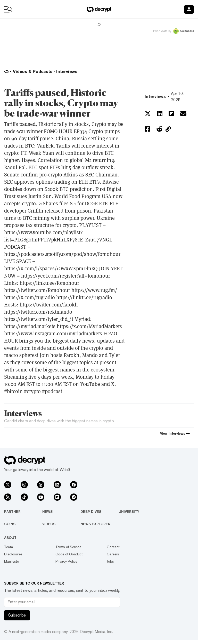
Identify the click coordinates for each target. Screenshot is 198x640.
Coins (9, 524)
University (129, 511)
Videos (48, 524)
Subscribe (17, 615)
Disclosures (13, 554)
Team (8, 547)
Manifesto (11, 561)
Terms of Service (68, 547)
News (47, 511)
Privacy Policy (66, 561)
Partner (12, 511)
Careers (113, 554)
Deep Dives (90, 511)
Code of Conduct (69, 554)
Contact (113, 547)
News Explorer (95, 524)
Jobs (110, 561)
